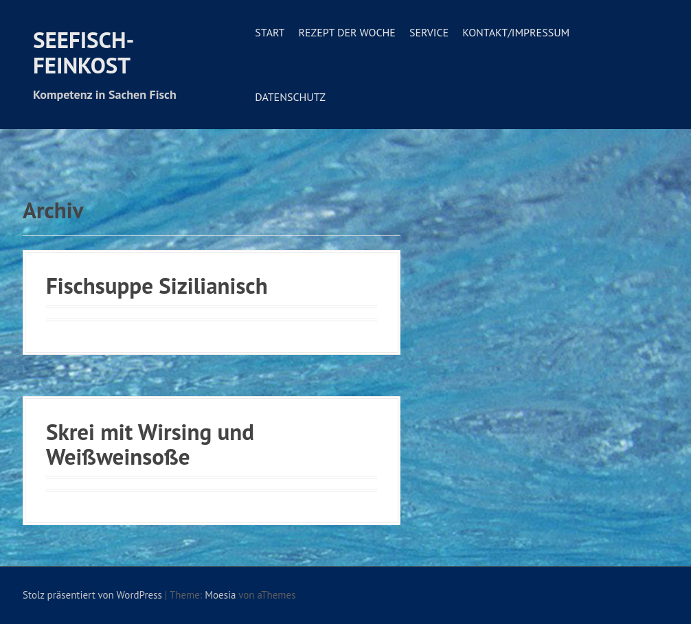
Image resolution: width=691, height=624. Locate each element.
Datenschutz (290, 97)
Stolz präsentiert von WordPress (92, 594)
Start (269, 32)
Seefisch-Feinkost (83, 52)
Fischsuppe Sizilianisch (157, 285)
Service (429, 32)
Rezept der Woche (346, 32)
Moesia (220, 594)
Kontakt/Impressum (515, 32)
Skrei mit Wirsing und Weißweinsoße (150, 444)
